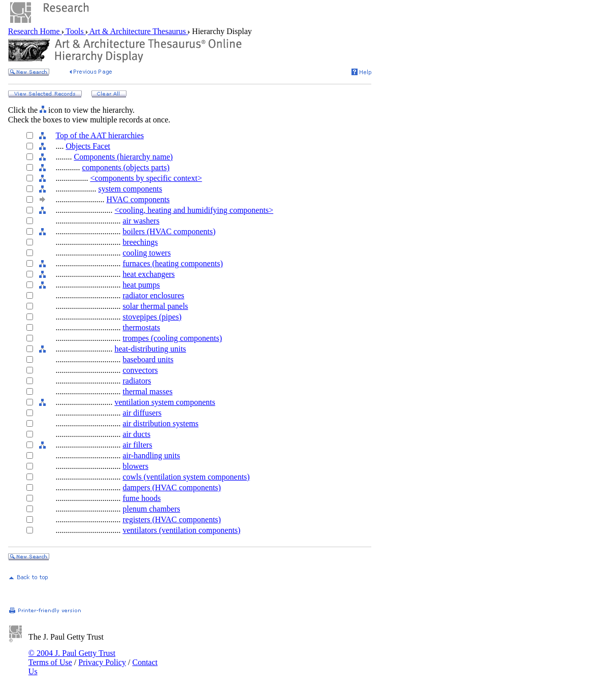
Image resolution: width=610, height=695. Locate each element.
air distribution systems (160, 423)
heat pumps (140, 284)
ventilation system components (164, 402)
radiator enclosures (153, 295)
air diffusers (142, 412)
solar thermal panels (155, 306)
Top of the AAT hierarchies (99, 135)
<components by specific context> (146, 178)
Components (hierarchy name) (123, 156)
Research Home (35, 31)
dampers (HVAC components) (171, 487)
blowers (135, 466)
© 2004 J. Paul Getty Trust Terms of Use (71, 658)
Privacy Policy (102, 662)
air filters (137, 444)
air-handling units (151, 455)
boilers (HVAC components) (168, 231)
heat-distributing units (150, 348)
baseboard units (147, 359)
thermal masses (147, 391)
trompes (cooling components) (172, 338)
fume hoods (141, 498)
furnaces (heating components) (172, 263)
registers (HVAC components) (171, 519)
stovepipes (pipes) (151, 316)
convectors (139, 370)
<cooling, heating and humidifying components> (193, 210)
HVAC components (138, 199)
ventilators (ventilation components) (181, 530)
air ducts (136, 434)
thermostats (141, 327)
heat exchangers (148, 274)
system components (130, 188)
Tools (75, 31)
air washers (140, 220)
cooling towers (146, 252)
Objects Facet (88, 146)
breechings (139, 242)
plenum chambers (151, 508)
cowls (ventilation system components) (185, 476)
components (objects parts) (125, 167)
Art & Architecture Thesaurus (138, 31)
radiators (136, 380)
